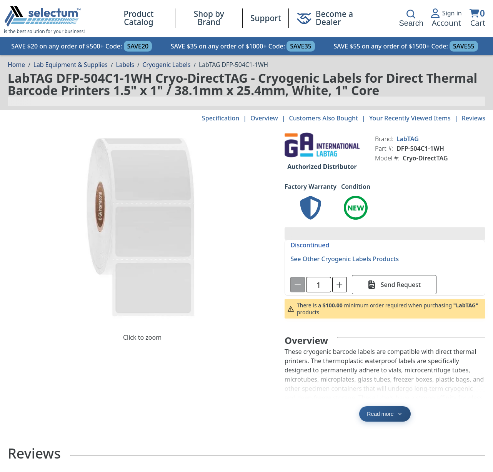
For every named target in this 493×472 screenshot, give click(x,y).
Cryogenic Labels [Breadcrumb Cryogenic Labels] (166, 64)
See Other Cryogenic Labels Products (344, 259)
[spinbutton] (318, 284)
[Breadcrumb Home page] (16, 64)
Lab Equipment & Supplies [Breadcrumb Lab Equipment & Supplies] (70, 64)
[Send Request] (394, 284)
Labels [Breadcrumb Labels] (125, 64)
